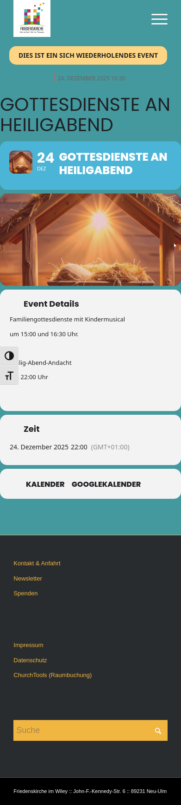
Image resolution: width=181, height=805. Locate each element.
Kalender (45, 484)
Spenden (25, 593)
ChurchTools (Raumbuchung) (52, 675)
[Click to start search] (158, 730)
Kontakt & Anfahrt (36, 563)
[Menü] (155, 18)
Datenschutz (30, 660)
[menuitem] (155, 18)
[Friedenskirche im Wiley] (75, 18)
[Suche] (90, 730)
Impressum (28, 645)
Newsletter (27, 578)
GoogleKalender (106, 484)
